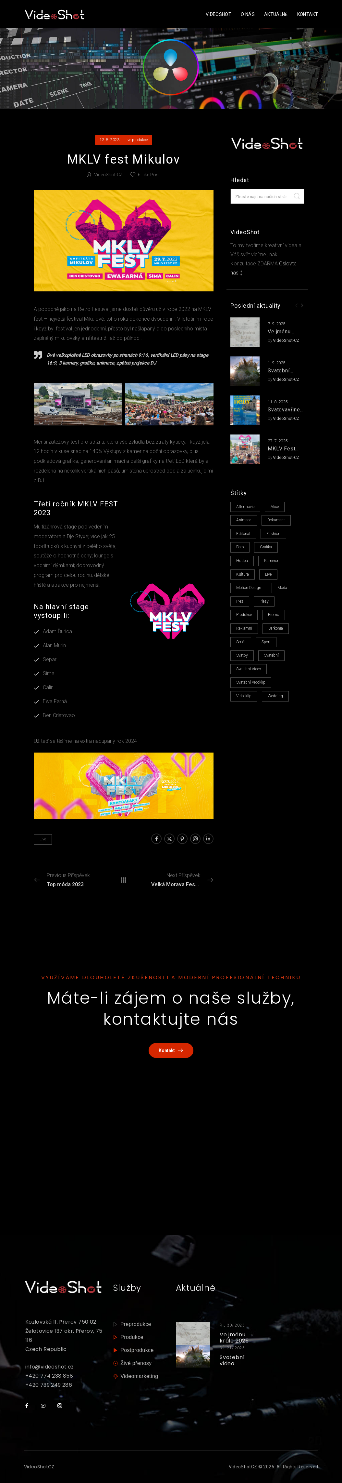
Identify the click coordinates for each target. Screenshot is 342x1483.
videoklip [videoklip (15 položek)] (243, 696)
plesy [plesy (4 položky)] (264, 601)
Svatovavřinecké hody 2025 (285, 413)
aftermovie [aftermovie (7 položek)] (245, 506)
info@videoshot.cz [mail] (49, 1366)
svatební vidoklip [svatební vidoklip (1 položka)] (250, 682)
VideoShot (218, 14)
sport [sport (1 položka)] (266, 642)
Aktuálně (276, 14)
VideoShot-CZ (286, 340)
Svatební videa (278, 374)
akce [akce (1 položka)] (275, 506)
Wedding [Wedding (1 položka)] (275, 696)
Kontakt (307, 14)
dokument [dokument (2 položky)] (276, 520)
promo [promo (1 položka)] (273, 614)
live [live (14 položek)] (268, 574)
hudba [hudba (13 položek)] (242, 560)
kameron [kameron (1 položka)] (271, 560)
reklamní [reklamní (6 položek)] (244, 628)
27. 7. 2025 (277, 440)
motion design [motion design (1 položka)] (248, 587)
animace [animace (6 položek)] (243, 520)
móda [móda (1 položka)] (282, 587)
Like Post (149, 174)
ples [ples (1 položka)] (239, 601)
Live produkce (136, 140)
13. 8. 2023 (109, 140)
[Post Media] (245, 332)
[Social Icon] (156, 839)
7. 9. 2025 (276, 323)
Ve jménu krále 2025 (281, 334)
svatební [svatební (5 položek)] (271, 655)
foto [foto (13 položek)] (240, 547)
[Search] (297, 196)
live (43, 839)
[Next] (301, 306)
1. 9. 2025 (276, 362)
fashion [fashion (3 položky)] (273, 533)
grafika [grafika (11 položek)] (266, 547)
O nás (248, 14)
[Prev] (296, 306)
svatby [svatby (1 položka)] (242, 655)
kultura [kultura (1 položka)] (242, 574)
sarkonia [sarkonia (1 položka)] (275, 628)
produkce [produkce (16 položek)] (244, 614)
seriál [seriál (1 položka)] (240, 642)
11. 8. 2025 (277, 401)
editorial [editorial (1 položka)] (243, 533)
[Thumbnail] (193, 1333)
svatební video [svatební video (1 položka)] (248, 669)
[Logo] (55, 14)
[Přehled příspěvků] (123, 880)
